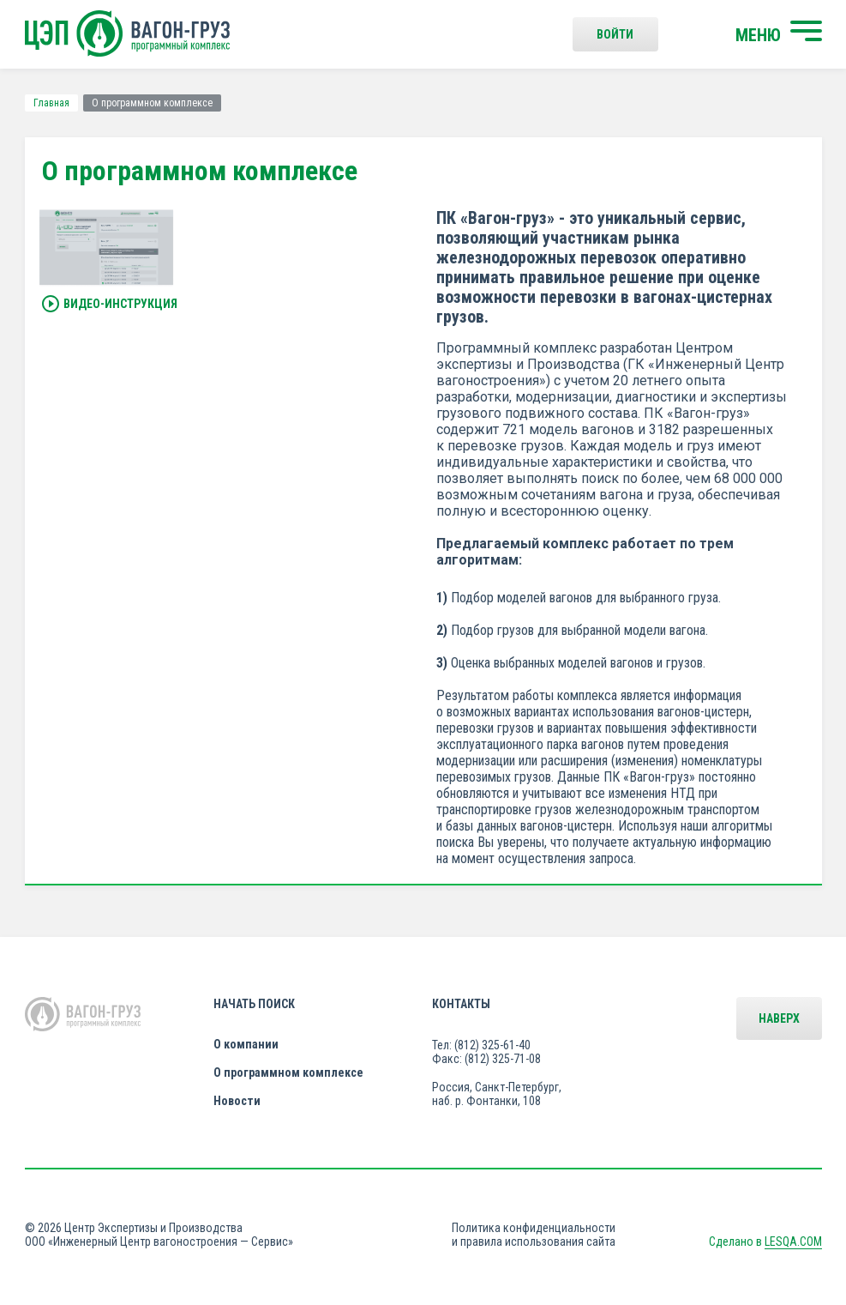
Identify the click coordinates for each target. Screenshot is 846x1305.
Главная (51, 103)
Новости (237, 1101)
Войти (615, 34)
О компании (246, 1044)
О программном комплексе (288, 1072)
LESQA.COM (793, 1241)
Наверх (779, 1018)
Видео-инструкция (109, 304)
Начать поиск (254, 1004)
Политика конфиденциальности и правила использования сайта (533, 1234)
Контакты (461, 1004)
